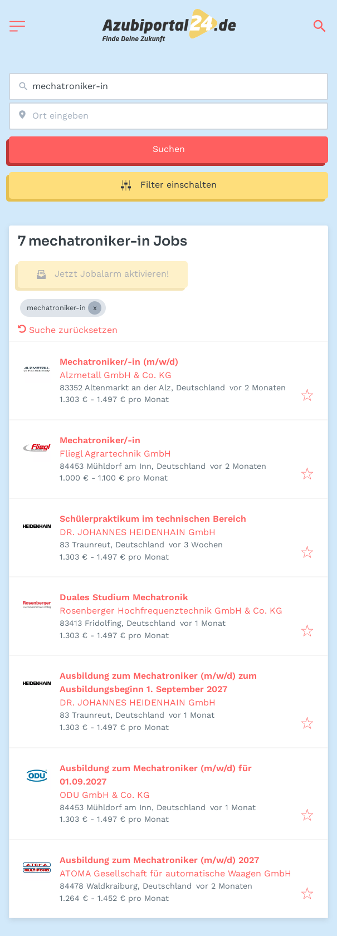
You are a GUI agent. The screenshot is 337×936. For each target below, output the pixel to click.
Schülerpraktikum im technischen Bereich (153, 518)
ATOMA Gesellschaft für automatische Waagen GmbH (175, 873)
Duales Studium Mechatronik (124, 597)
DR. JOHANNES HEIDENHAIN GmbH (138, 532)
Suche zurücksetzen (68, 330)
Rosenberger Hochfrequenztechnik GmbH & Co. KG (171, 610)
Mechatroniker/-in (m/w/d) (119, 361)
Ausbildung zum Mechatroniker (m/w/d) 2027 (159, 860)
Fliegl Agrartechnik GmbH (115, 453)
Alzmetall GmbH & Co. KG (116, 375)
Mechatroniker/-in (100, 440)
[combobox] (168, 86)
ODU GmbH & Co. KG (105, 795)
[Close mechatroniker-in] (94, 308)
